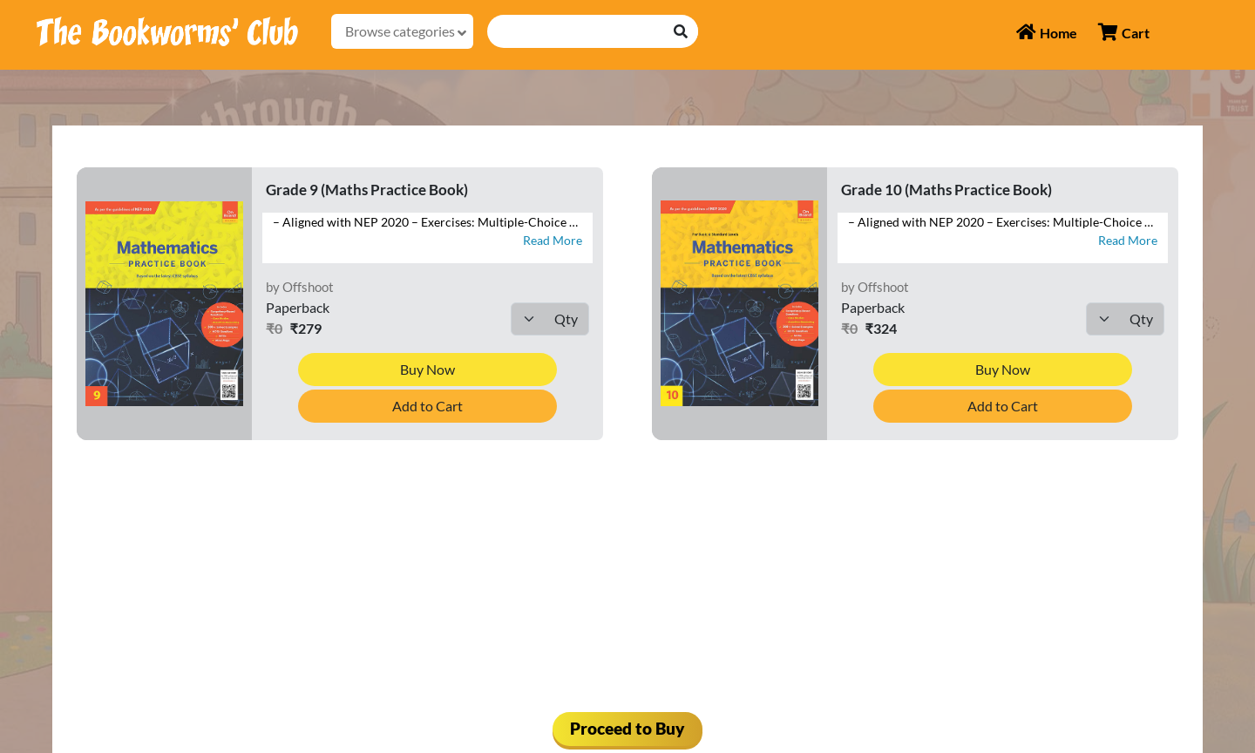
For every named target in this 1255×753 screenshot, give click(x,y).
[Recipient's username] (576, 31)
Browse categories (405, 31)
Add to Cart (427, 405)
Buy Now (427, 369)
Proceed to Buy (627, 728)
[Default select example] (550, 319)
